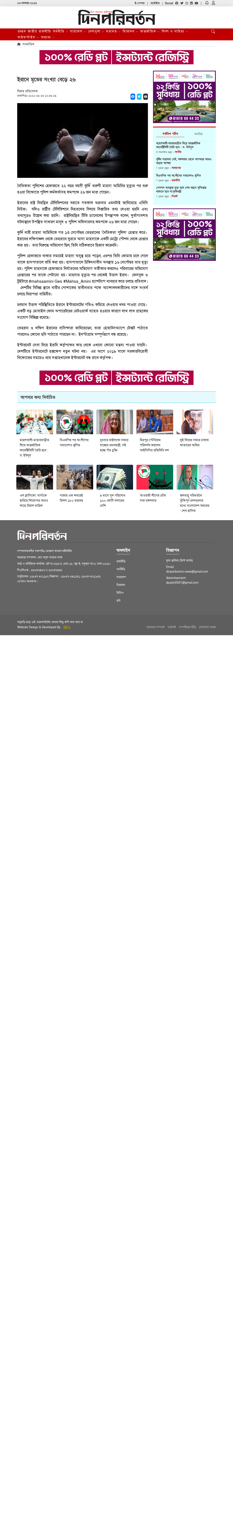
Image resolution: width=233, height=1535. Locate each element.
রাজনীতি (45, 31)
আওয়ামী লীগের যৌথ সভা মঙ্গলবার (153, 498)
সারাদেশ (78, 31)
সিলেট (175, 196)
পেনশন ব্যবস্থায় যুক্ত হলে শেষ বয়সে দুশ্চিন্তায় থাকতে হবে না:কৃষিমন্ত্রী (181, 190)
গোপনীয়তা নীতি (187, 627)
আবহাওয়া (176, 168)
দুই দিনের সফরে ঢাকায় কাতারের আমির (194, 443)
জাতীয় (32, 31)
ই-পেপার (140, 3)
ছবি (118, 601)
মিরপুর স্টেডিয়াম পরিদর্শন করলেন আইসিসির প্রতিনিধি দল (154, 445)
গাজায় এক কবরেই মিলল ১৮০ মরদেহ (71, 498)
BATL (67, 627)
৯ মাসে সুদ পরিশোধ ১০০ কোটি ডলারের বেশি (112, 500)
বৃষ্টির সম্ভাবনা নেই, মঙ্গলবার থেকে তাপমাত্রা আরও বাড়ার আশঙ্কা (183, 161)
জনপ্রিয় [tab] (198, 134)
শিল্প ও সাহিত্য (175, 31)
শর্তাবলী (172, 627)
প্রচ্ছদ (22, 31)
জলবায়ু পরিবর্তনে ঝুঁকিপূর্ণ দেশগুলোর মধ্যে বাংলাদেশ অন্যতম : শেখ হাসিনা (194, 503)
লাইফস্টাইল (28, 37)
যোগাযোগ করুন (207, 627)
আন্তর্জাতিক (150, 31)
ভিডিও (120, 593)
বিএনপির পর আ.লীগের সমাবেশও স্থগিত (178, 176)
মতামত (113, 31)
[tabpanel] (184, 172)
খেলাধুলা (96, 31)
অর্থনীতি (60, 31)
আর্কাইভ (155, 3)
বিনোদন (130, 31)
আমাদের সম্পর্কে (155, 627)
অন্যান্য (48, 37)
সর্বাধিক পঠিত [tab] (170, 134)
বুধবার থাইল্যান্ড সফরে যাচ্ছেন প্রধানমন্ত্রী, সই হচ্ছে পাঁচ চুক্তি (114, 445)
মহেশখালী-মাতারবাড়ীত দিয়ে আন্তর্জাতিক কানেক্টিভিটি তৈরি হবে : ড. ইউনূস (178, 145)
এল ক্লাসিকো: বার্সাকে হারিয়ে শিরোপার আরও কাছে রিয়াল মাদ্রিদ (34, 500)
